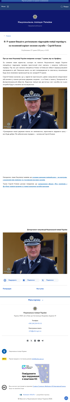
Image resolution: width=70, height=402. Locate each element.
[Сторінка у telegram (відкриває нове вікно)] (42, 341)
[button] (35, 300)
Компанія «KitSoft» (29, 395)
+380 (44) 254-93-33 (35, 323)
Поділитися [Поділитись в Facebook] (31, 280)
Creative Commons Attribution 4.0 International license (49, 386)
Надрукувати (12, 280)
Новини (8, 36)
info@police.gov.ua (35, 331)
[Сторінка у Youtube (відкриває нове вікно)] (39, 341)
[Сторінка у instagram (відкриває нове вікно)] (35, 341)
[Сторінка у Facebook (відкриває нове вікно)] (28, 341)
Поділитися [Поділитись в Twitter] (50, 280)
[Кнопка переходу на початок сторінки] (66, 398)
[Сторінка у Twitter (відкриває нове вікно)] (31, 341)
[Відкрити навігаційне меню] (8, 7)
